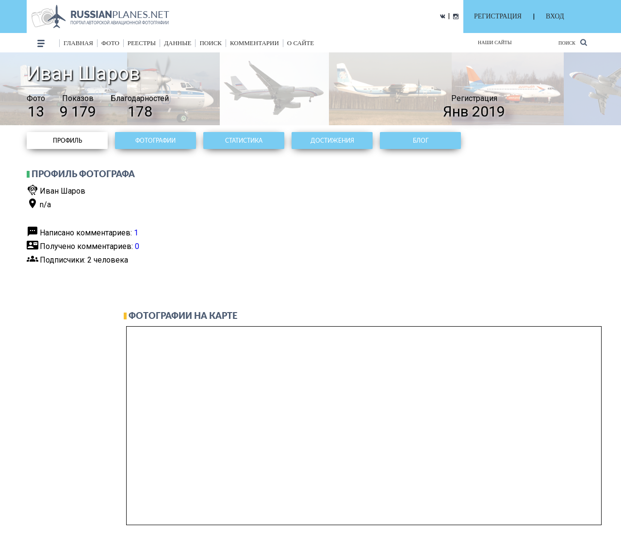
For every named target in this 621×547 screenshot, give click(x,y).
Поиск (572, 42)
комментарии (254, 43)
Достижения (332, 140)
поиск (210, 43)
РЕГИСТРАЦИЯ (498, 16)
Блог (420, 140)
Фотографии (155, 140)
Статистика (243, 140)
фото (110, 43)
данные (177, 43)
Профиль (67, 140)
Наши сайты (495, 42)
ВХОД (555, 16)
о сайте (300, 43)
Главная (78, 43)
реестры (142, 43)
